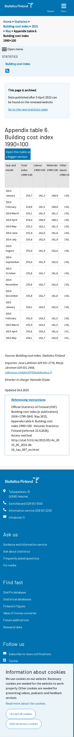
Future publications (16, 620)
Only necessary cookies (23, 724)
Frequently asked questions (21, 558)
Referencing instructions (28, 400)
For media (9, 565)
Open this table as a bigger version (18, 154)
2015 (35, 26)
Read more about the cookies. (26, 703)
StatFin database (14, 592)
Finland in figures (14, 606)
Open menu (12, 49)
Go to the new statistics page (28, 109)
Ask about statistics (16, 551)
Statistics (20, 22)
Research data (12, 627)
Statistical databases (17, 599)
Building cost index (16, 26)
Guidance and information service (25, 544)
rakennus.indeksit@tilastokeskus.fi (28, 372)
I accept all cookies (20, 714)
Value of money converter (20, 613)
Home (7, 22)
